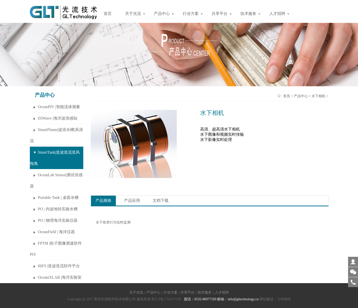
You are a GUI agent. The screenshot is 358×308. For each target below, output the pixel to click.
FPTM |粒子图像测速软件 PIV (56, 249)
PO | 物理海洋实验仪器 (58, 220)
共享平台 (219, 13)
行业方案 (191, 13)
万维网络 (284, 299)
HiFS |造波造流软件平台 (59, 266)
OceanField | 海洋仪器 (56, 232)
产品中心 (162, 13)
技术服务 (248, 13)
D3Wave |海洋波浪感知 (57, 118)
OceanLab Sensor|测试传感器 (56, 180)
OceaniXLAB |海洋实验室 (60, 277)
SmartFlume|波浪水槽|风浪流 (56, 135)
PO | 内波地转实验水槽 (58, 209)
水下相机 (318, 96)
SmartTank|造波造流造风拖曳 (55, 158)
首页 (108, 13)
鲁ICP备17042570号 (166, 299)
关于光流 (133, 13)
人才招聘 (277, 13)
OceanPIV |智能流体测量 (59, 107)
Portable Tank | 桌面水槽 (58, 197)
